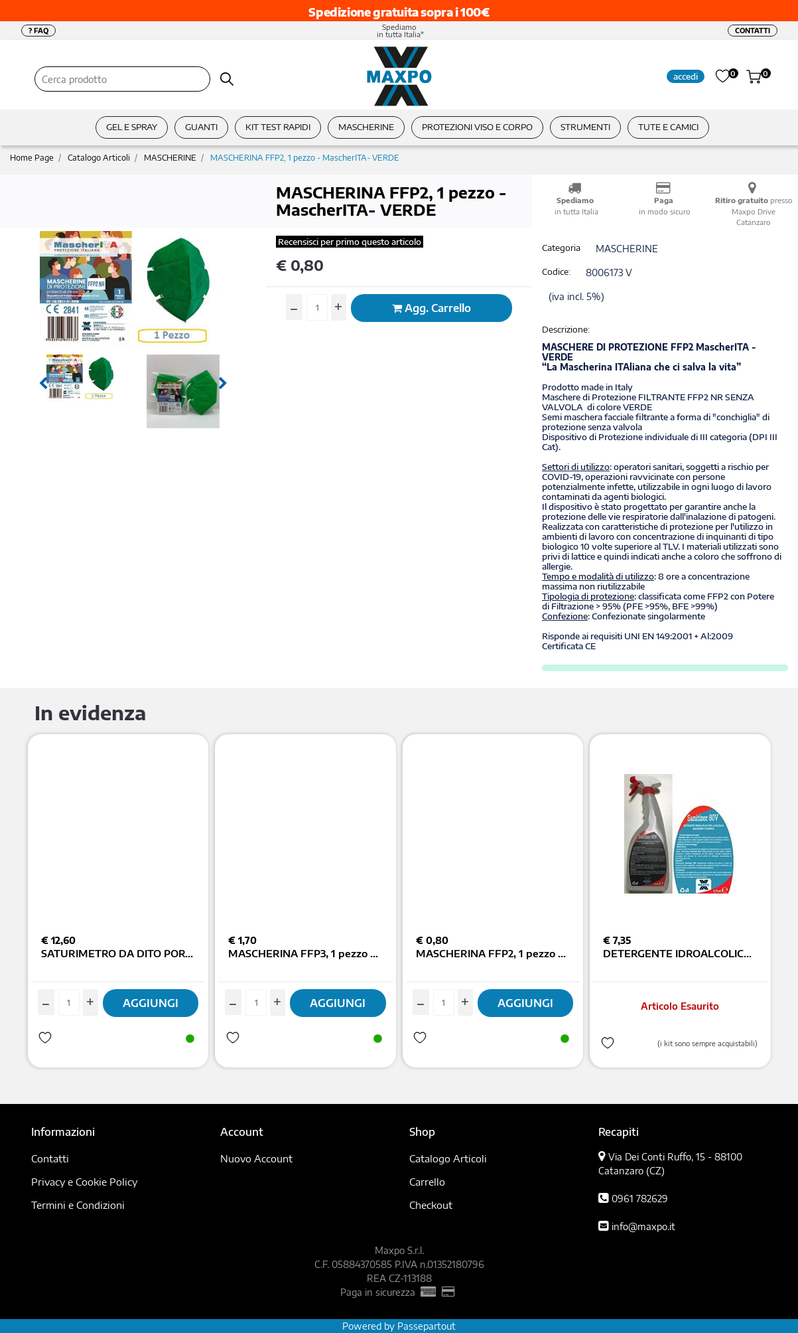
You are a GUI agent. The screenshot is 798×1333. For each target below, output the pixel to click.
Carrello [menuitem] (427, 1182)
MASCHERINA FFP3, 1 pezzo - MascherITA (305, 953)
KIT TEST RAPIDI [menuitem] (277, 126)
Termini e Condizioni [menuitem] (78, 1205)
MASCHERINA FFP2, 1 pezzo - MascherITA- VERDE (304, 158)
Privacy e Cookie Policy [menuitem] (84, 1182)
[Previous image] (43, 383)
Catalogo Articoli (99, 158)
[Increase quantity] (338, 307)
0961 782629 (640, 1198)
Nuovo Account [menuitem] (256, 1158)
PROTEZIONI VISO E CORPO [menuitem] (477, 126)
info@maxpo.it (643, 1226)
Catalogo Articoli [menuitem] (448, 1158)
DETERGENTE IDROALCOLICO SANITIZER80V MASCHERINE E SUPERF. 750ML (680, 953)
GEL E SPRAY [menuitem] (131, 126)
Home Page (32, 158)
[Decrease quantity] (294, 307)
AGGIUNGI (150, 1003)
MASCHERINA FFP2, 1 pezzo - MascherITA (493, 953)
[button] (227, 79)
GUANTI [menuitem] (201, 126)
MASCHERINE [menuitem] (366, 126)
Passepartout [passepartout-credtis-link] (426, 1326)
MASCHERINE (170, 158)
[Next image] (223, 383)
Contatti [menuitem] (50, 1158)
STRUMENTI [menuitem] (585, 126)
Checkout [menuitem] (430, 1205)
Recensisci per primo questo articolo (349, 241)
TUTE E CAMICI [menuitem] (668, 126)
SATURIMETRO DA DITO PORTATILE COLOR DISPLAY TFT (118, 953)
